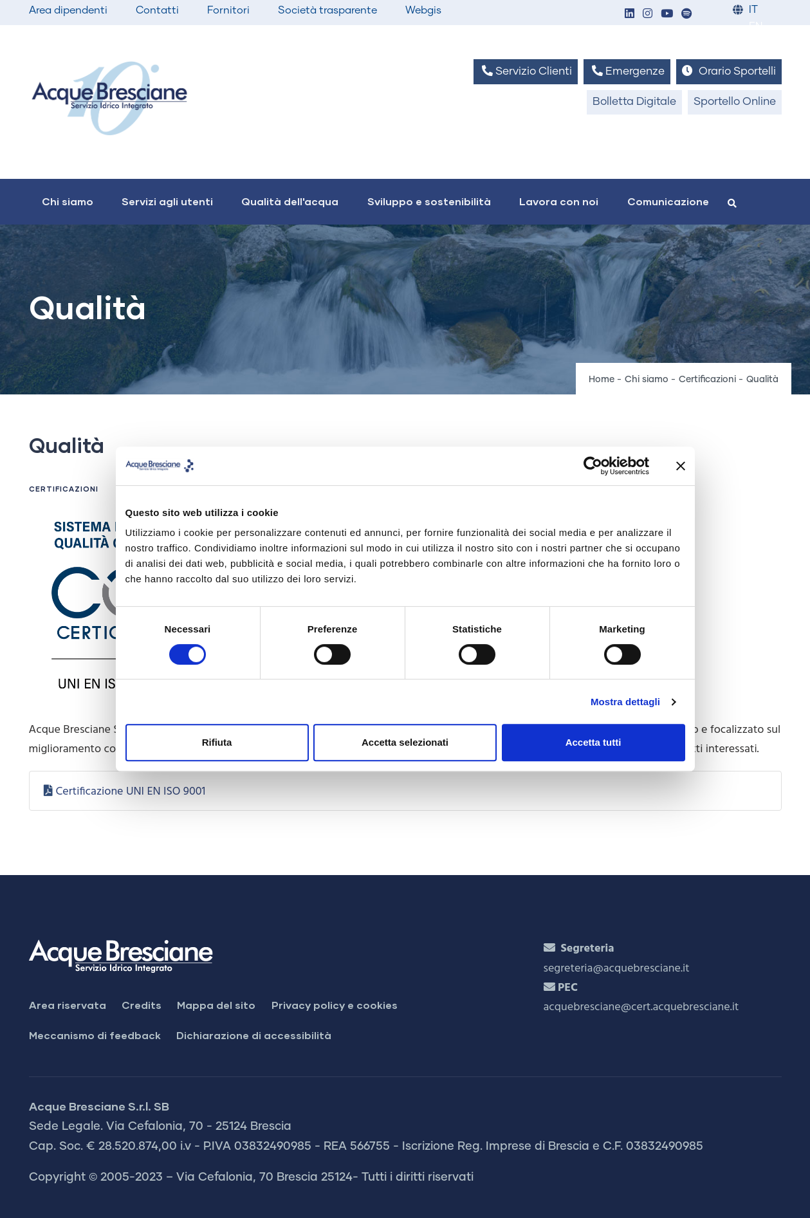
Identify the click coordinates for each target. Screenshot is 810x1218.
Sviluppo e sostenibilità (429, 201)
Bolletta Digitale (634, 102)
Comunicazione (668, 201)
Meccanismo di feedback (95, 1035)
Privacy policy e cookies (335, 1005)
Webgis (423, 10)
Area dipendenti (68, 10)
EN (755, 27)
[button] (630, 14)
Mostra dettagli (625, 701)
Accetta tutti (593, 742)
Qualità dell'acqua (289, 201)
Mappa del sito (216, 1005)
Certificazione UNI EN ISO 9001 (130, 791)
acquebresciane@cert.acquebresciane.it (641, 1007)
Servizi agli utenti (167, 201)
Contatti (157, 10)
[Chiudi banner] (680, 465)
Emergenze (627, 71)
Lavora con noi (558, 201)
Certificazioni (707, 379)
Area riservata (67, 1005)
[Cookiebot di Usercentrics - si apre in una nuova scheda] (593, 465)
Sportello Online (735, 102)
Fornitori (228, 10)
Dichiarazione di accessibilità (253, 1035)
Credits (141, 1005)
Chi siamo (67, 201)
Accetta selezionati (405, 742)
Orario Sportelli (728, 71)
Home (601, 379)
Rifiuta (217, 742)
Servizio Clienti (525, 71)
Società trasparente (327, 10)
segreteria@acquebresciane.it (617, 968)
